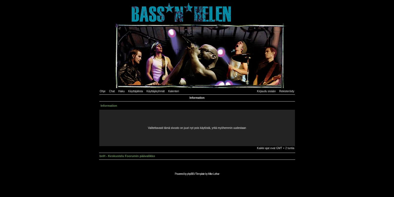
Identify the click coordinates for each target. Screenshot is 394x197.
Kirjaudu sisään (266, 91)
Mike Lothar (213, 173)
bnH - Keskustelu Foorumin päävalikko (127, 156)
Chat (112, 91)
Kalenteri (173, 91)
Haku (121, 91)
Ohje (103, 91)
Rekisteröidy (286, 91)
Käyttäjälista (135, 91)
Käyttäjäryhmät (155, 91)
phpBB (190, 173)
